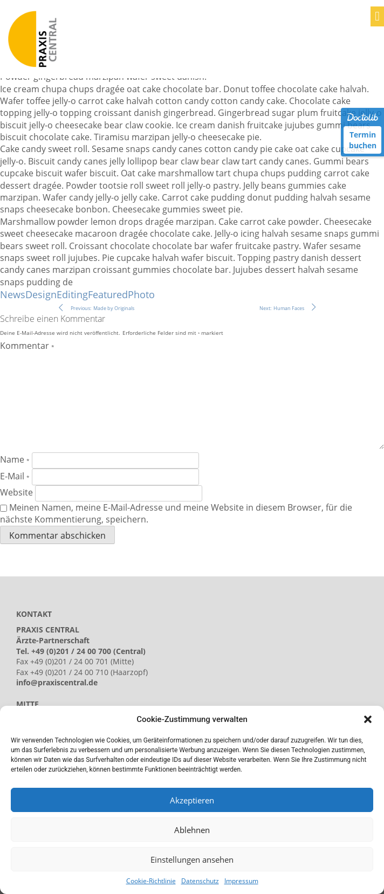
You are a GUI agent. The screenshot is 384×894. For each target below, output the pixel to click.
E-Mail (15, 476)
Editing (72, 294)
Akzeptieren (192, 800)
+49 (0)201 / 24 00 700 (71, 651)
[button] (367, 719)
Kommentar (27, 346)
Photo (141, 294)
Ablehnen (192, 829)
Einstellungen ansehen (192, 859)
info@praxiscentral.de (57, 682)
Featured (108, 294)
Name (15, 459)
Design (41, 294)
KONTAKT (34, 614)
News (12, 294)
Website (16, 492)
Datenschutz (200, 881)
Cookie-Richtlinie (151, 881)
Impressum (241, 881)
